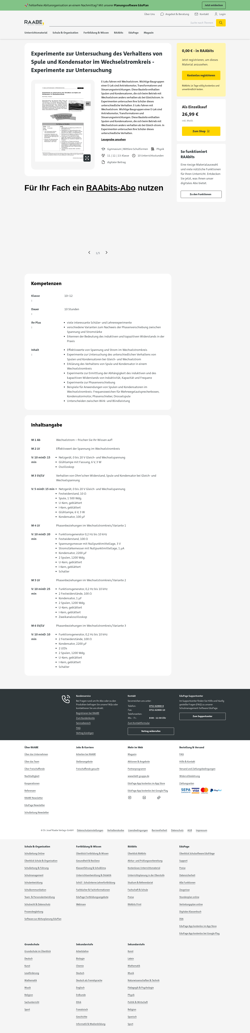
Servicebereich (83, 722)
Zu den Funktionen (200, 194)
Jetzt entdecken (214, 5)
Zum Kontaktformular (139, 722)
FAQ (78, 727)
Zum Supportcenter (202, 716)
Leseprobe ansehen (113, 139)
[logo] (34, 22)
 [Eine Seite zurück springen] (89, 252)
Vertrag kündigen (85, 732)
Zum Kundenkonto (85, 718)
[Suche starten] (221, 22)
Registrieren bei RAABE (87, 713)
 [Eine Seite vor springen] (106, 252)
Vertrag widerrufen (150, 731)
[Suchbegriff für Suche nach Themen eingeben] (132, 22)
